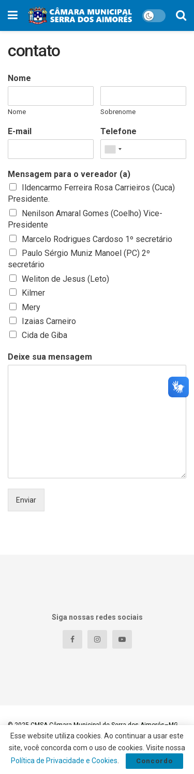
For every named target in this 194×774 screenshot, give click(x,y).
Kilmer (33, 293)
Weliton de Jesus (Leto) (65, 279)
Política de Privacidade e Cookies (64, 760)
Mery (31, 307)
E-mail (20, 131)
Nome (19, 78)
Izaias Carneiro (49, 321)
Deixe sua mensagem (50, 357)
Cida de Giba (44, 335)
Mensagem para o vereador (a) (69, 174)
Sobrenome (118, 112)
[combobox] (113, 149)
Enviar (26, 500)
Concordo (154, 761)
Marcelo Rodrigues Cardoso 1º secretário (97, 239)
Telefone (118, 131)
